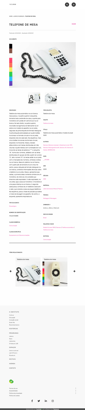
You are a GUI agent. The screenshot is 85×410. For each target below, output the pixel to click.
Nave (10, 338)
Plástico (60, 188)
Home (10, 16)
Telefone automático (68, 227)
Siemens (58, 227)
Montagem (53, 198)
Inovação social (13, 320)
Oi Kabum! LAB (13, 343)
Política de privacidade (15, 393)
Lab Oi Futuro (13, 353)
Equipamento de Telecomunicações (19, 235)
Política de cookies (14, 395)
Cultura (11, 315)
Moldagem (46, 198)
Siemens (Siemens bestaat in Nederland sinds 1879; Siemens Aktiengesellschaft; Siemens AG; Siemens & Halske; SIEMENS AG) (58, 147)
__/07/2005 (46, 159)
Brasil (44, 217)
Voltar (74, 24)
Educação (12, 317)
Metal (55, 188)
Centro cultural (13, 350)
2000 (44, 179)
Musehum (12, 355)
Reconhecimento (14, 325)
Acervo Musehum (19, 16)
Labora (11, 336)
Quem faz (12, 322)
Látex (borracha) (48, 188)
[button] (10, 271)
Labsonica (12, 341)
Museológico (12, 206)
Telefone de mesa (48, 123)
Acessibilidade (13, 391)
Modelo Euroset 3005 (49, 227)
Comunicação (13, 225)
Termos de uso (13, 388)
